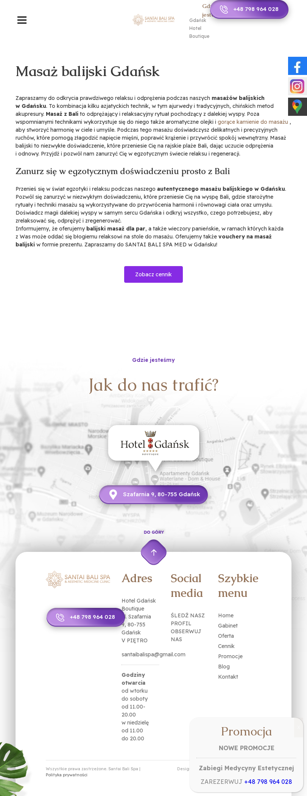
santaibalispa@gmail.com (153, 654)
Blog (224, 666)
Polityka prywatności (66, 774)
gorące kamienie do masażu (253, 121)
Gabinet (228, 625)
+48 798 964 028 (256, 8)
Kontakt (228, 676)
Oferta (226, 635)
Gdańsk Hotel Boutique (199, 28)
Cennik (226, 646)
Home (226, 615)
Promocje (230, 656)
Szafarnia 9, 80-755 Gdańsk (161, 494)
